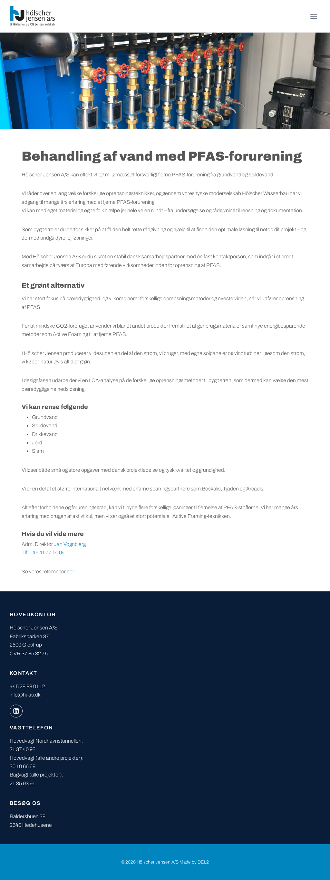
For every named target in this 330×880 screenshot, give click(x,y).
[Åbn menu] (313, 16)
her (70, 571)
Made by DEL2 (194, 862)
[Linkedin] (16, 711)
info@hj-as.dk (25, 694)
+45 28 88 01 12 (27, 686)
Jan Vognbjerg (70, 544)
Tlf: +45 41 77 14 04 (43, 552)
